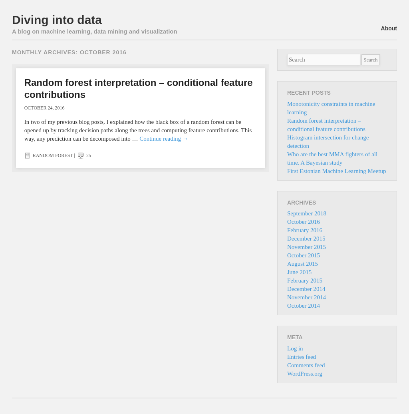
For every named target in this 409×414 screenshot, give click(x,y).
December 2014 (306, 289)
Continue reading (163, 138)
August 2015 (302, 264)
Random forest (53, 155)
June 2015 (299, 272)
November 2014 (306, 297)
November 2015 (306, 247)
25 (83, 155)
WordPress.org (304, 373)
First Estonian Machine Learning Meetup (336, 171)
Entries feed (301, 357)
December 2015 (306, 238)
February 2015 (304, 280)
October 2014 (303, 306)
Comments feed (306, 365)
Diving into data (57, 19)
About (389, 28)
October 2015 (303, 255)
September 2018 (306, 213)
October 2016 (303, 222)
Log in (295, 348)
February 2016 (304, 230)
